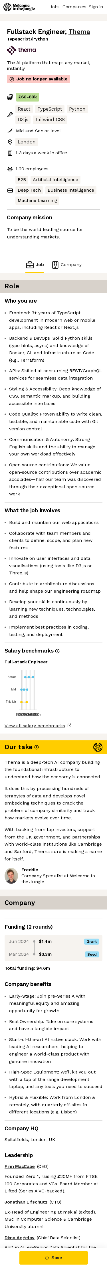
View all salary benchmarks (35, 725)
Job (34, 265)
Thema (79, 32)
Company (66, 265)
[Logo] (19, 7)
